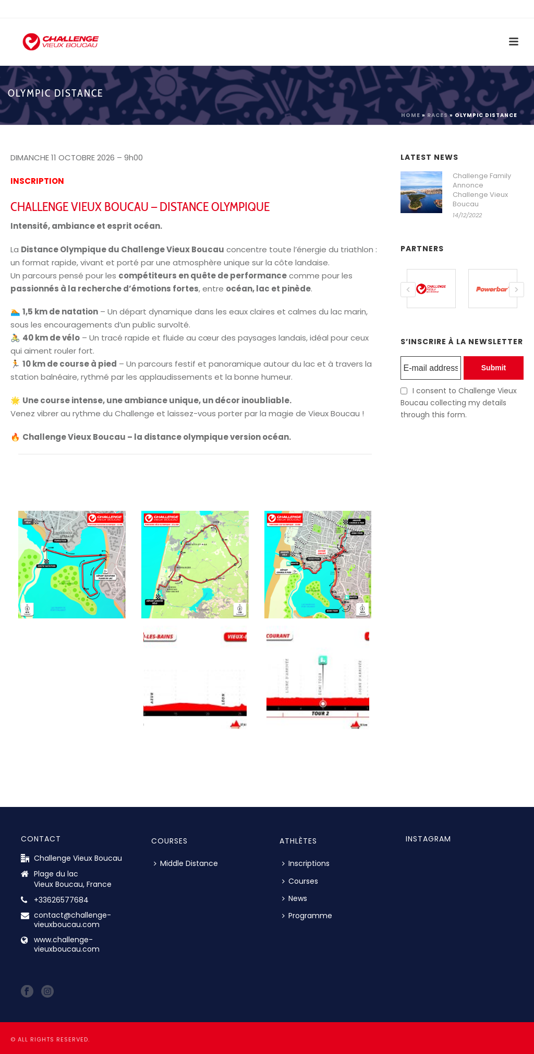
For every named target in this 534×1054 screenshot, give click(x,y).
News (294, 898)
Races (437, 115)
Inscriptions (306, 863)
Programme (307, 915)
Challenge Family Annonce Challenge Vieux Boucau (482, 190)
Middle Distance (186, 863)
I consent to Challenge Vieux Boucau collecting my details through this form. (458, 402)
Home (410, 115)
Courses (300, 881)
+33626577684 (61, 900)
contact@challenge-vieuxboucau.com (72, 919)
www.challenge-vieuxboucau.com (67, 944)
